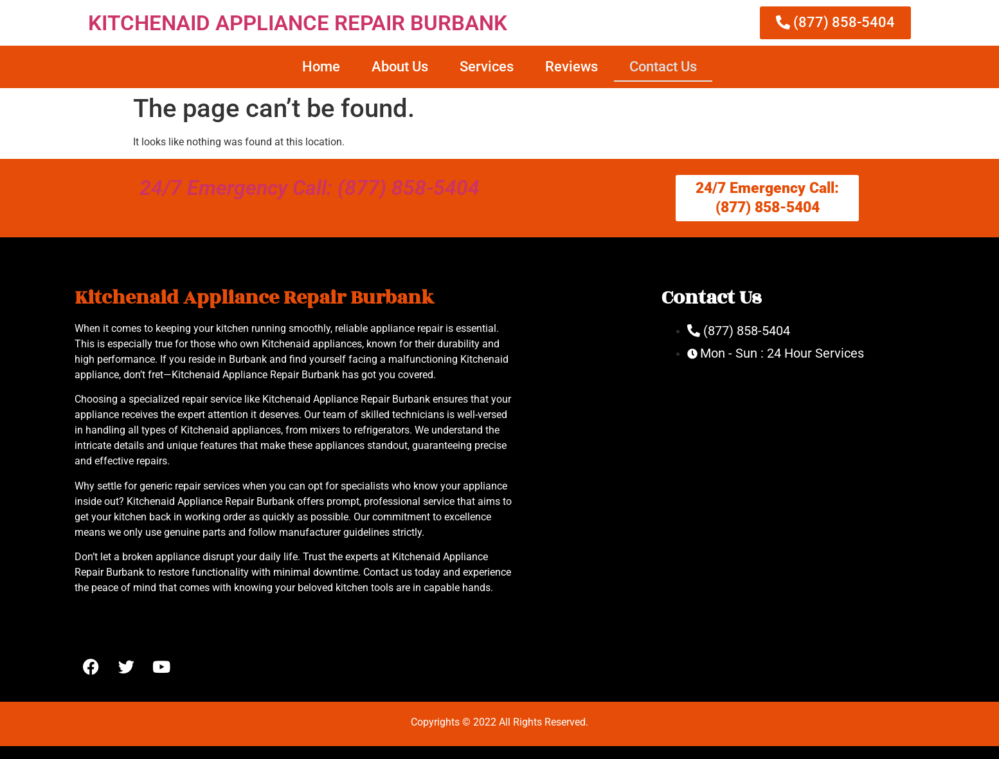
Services (487, 67)
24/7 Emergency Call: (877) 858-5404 (310, 188)
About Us (400, 67)
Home (321, 67)
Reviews (571, 67)
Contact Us (663, 67)
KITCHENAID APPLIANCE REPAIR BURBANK (297, 22)
